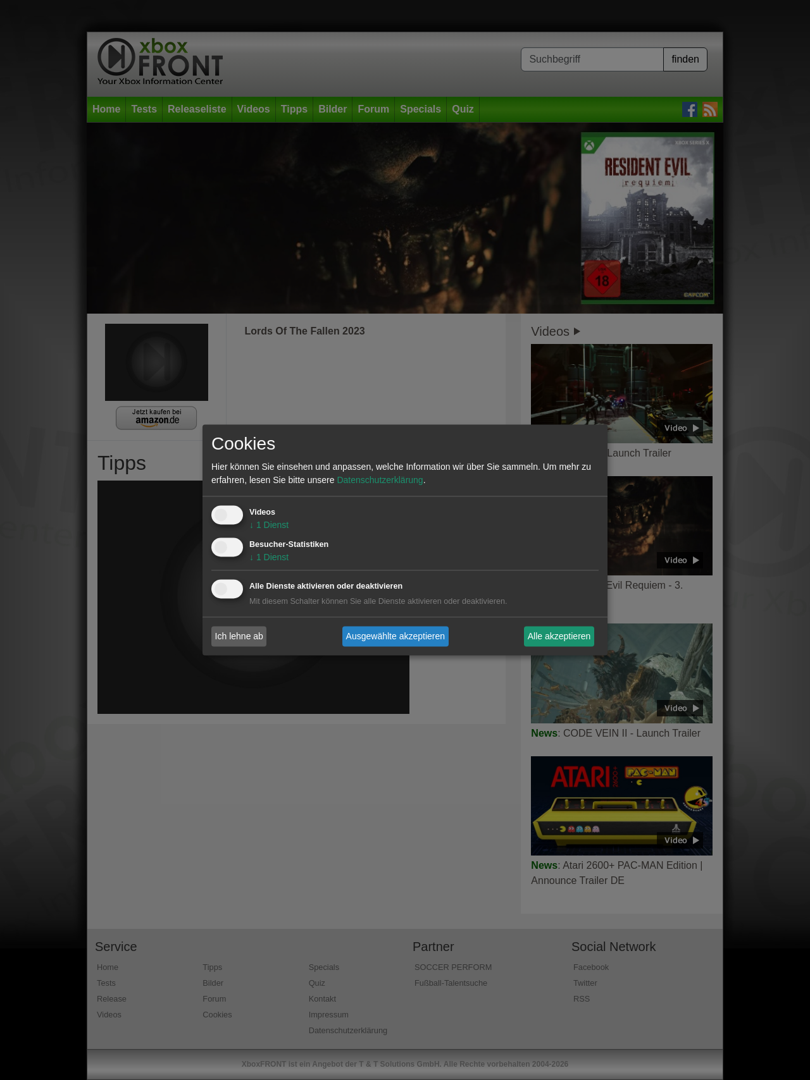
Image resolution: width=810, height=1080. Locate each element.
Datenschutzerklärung (380, 481)
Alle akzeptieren (559, 636)
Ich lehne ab (239, 636)
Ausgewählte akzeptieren (395, 636)
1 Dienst (269, 525)
